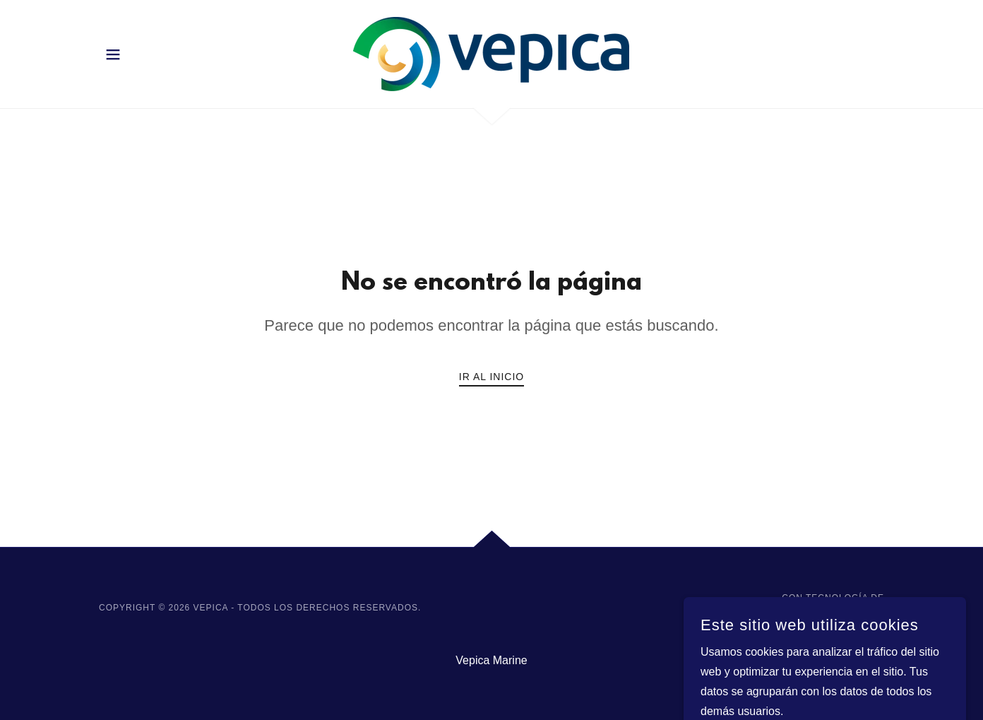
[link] (491, 53)
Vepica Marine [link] (491, 660)
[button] (113, 54)
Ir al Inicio (491, 376)
